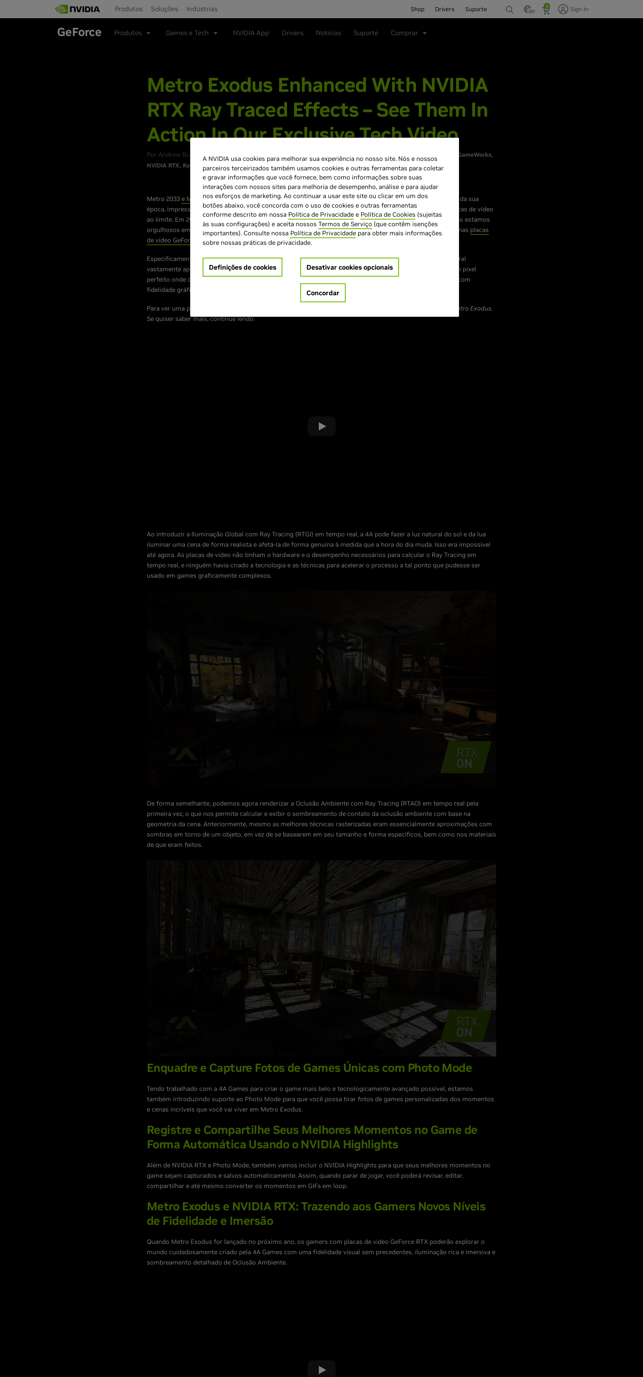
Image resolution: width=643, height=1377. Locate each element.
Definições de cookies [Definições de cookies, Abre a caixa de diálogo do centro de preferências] (242, 267)
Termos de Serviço (345, 224)
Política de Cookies (388, 214)
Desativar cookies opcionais (349, 267)
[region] (324, 227)
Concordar (322, 293)
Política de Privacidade (321, 214)
